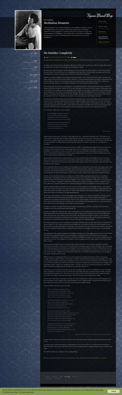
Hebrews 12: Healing (101, 358)
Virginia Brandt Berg (99, 16)
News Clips (104, 27)
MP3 (70, 60)
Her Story (104, 22)
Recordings (104, 37)
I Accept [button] (113, 391)
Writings (104, 32)
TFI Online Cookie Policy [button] (26, 392)
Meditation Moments (62, 358)
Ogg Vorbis (64, 60)
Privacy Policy (48, 378)
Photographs (104, 43)
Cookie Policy (57, 378)
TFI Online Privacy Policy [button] (10, 392)
